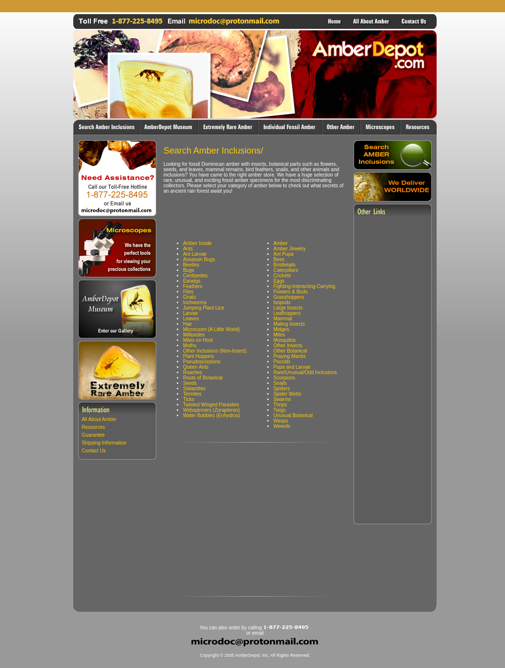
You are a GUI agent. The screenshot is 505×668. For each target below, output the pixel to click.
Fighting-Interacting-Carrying (305, 286)
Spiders (282, 388)
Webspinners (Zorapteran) (211, 410)
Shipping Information (104, 442)
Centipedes (195, 275)
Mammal (283, 318)
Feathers (192, 286)
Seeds (190, 383)
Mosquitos (285, 340)
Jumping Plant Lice (204, 308)
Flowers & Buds (291, 291)
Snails (280, 383)
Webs (295, 394)
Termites (192, 394)
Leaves (191, 318)
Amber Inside (197, 243)
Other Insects (288, 345)
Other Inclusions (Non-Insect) (215, 351)
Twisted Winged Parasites (211, 404)
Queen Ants (196, 367)
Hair (187, 324)
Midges (281, 329)
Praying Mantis (290, 356)
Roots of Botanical (203, 377)
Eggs (279, 281)
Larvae (190, 313)
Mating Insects (289, 324)
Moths (189, 345)
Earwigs (192, 281)
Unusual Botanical (293, 415)
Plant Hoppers (198, 356)
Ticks (188, 399)
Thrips (280, 404)
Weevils (282, 426)
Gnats (189, 297)
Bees (279, 259)
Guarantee (93, 435)
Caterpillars (286, 270)
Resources (93, 427)
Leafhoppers (287, 313)
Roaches (192, 372)
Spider (281, 394)
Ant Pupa (284, 254)
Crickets (282, 275)
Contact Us (93, 450)
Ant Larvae (195, 254)
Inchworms (195, 302)
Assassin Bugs (199, 259)
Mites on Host (198, 340)
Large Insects (288, 308)
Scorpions (284, 377)
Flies (188, 291)
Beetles (191, 264)
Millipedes (194, 334)
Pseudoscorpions (202, 361)
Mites (279, 334)
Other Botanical (290, 351)
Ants (188, 248)
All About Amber (99, 419)
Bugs (188, 270)
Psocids (282, 361)
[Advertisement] (255, 6)
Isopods (282, 302)
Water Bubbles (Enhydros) (211, 415)
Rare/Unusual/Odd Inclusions (305, 372)
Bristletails (285, 264)
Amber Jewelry (290, 248)
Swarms (282, 399)
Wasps (281, 420)
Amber (281, 243)
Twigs (280, 410)
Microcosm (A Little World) (211, 329)
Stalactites (194, 388)
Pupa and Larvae (292, 367)
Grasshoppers (289, 297)
